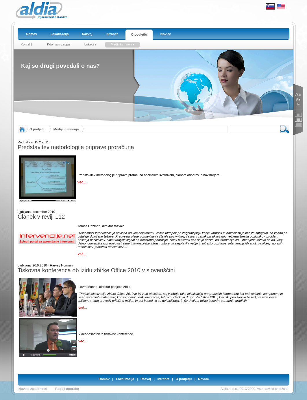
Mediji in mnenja (66, 129)
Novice (203, 379)
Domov (104, 379)
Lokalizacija (125, 379)
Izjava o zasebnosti (32, 388)
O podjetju (37, 129)
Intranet (163, 379)
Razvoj (145, 379)
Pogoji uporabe (67, 388)
